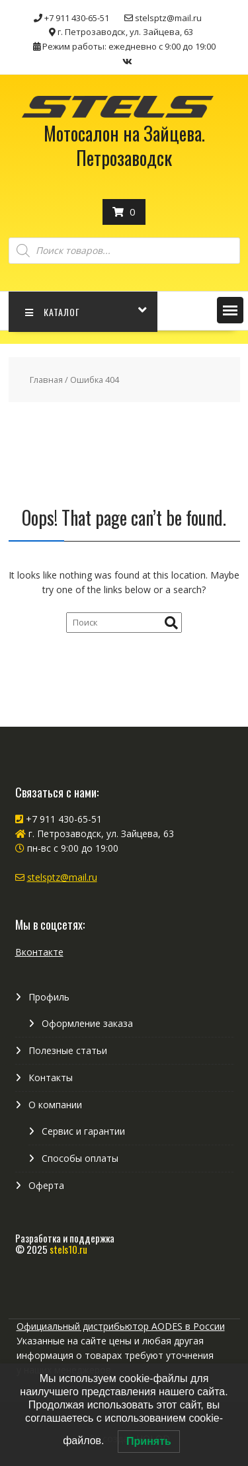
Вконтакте (39, 952)
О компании (55, 1104)
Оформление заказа (87, 1023)
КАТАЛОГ (52, 312)
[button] (230, 310)
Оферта (46, 1185)
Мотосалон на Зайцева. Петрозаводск (124, 145)
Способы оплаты (80, 1158)
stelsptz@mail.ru (62, 877)
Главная (46, 380)
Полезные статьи (67, 1050)
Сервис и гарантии (83, 1131)
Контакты (50, 1077)
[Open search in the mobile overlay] (124, 250)
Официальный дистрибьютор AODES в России (121, 1326)
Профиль (48, 997)
